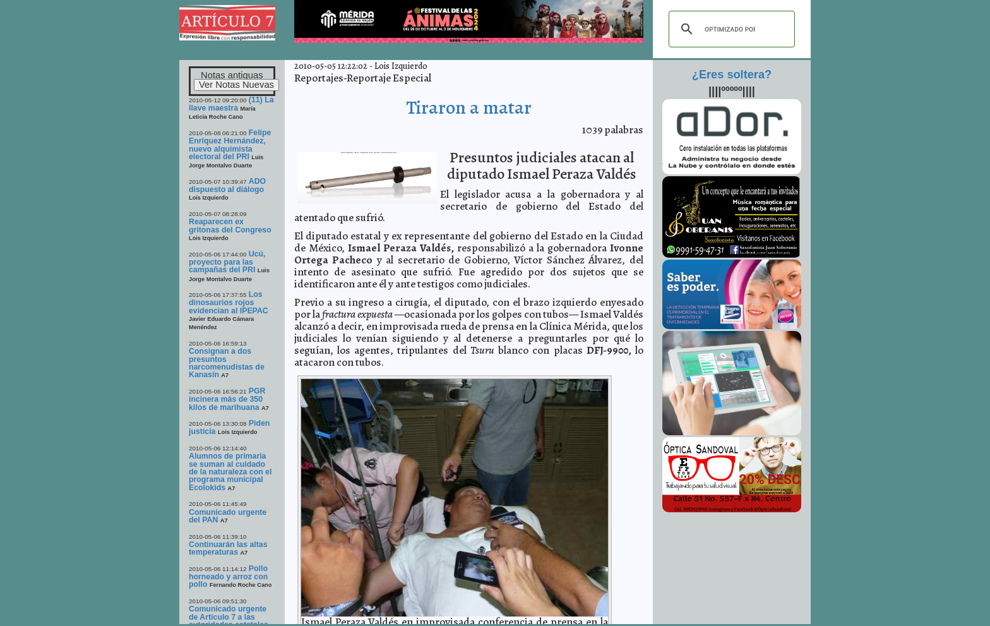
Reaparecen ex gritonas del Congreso (230, 225)
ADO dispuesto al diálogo (227, 185)
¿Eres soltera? (732, 74)
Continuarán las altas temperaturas (228, 548)
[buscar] (730, 29)
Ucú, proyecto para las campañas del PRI (227, 262)
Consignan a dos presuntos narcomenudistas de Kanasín (227, 363)
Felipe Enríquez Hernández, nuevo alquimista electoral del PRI (230, 144)
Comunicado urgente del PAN (227, 516)
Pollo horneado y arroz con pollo (228, 576)
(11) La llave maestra (231, 103)
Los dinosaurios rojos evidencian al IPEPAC (228, 302)
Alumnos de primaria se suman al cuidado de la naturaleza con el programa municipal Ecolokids (230, 471)
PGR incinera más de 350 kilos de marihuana (227, 399)
